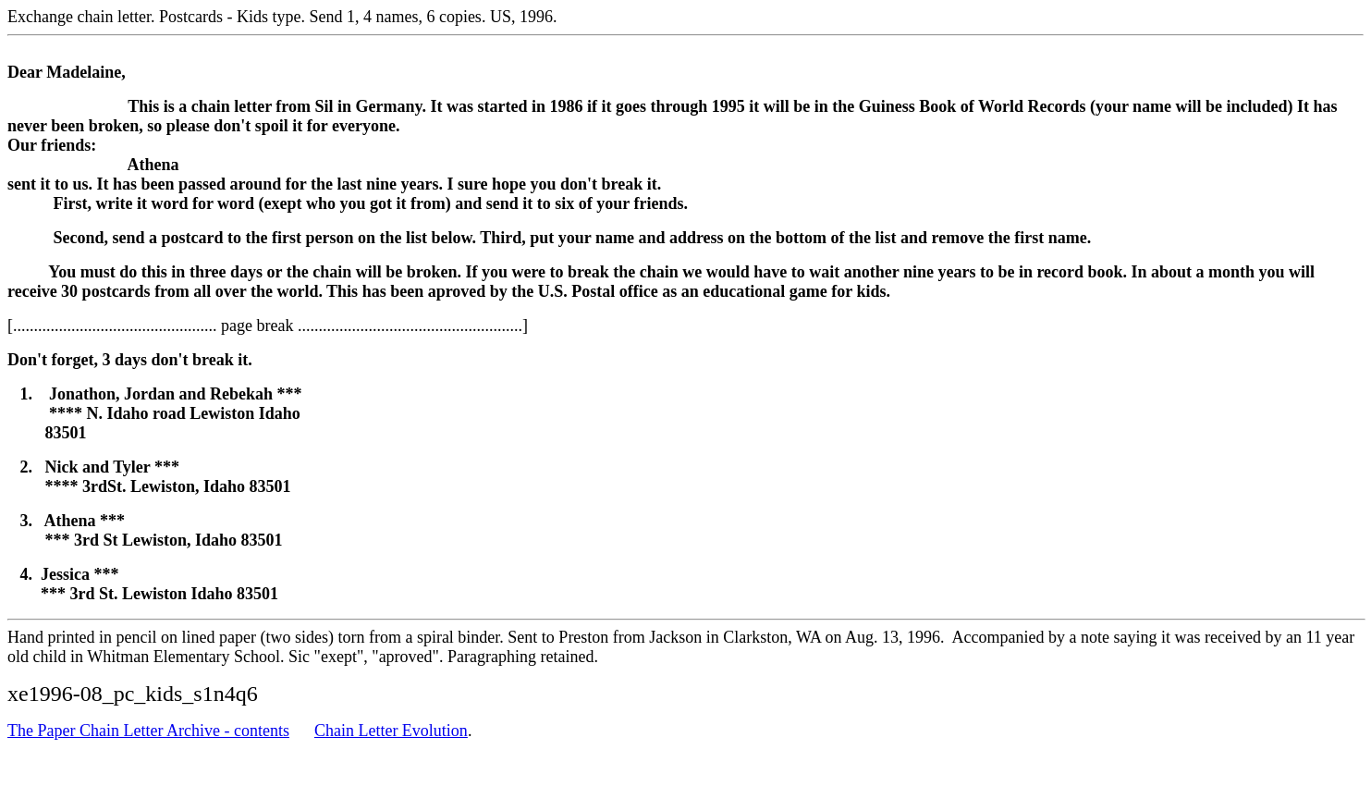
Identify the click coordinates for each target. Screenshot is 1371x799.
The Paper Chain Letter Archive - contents (148, 730)
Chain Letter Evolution (391, 730)
